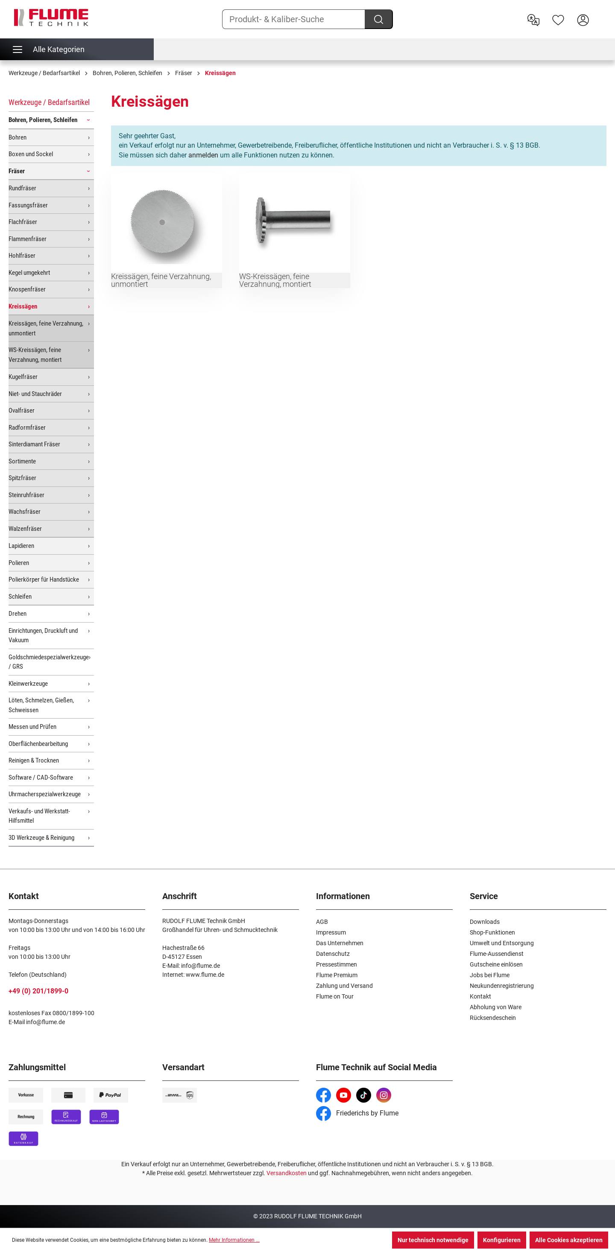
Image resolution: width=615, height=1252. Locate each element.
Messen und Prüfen (32, 727)
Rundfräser (22, 188)
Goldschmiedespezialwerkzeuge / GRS (49, 662)
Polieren (19, 563)
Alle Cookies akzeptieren (569, 1240)
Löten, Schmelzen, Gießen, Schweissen (41, 705)
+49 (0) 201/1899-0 (38, 991)
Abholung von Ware (495, 1007)
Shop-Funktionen (492, 932)
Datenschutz (333, 953)
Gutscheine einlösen (496, 964)
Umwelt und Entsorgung (502, 943)
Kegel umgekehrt (29, 273)
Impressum (331, 932)
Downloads (485, 921)
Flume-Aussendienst (497, 953)
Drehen (17, 613)
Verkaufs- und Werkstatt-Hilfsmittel (39, 816)
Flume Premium (336, 975)
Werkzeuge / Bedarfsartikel (49, 102)
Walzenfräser (25, 529)
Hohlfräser (22, 255)
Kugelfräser (23, 377)
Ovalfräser (22, 410)
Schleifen (20, 596)
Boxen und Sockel (31, 154)
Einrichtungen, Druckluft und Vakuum (43, 635)
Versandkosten (286, 1173)
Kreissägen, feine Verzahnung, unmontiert (46, 328)
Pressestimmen (336, 964)
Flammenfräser (28, 239)
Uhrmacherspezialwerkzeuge (45, 794)
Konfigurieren (502, 1240)
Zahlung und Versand (344, 985)
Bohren (17, 137)
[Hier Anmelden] (583, 19)
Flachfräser (23, 222)
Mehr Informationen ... (234, 1240)
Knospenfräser (27, 289)
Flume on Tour (335, 996)
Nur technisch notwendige (433, 1240)
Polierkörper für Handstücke (44, 579)
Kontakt (480, 996)
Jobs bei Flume (490, 975)
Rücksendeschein (493, 1017)
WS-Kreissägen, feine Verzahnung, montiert (35, 355)
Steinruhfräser (26, 495)
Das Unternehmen (339, 943)
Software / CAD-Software (41, 777)
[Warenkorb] (600, 13)
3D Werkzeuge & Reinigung (41, 837)
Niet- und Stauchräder (35, 394)
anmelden (203, 155)
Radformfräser (27, 427)
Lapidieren (21, 546)
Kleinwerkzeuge (28, 683)
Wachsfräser (25, 511)
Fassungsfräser (28, 205)
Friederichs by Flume (357, 1113)
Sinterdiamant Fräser (34, 444)
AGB (322, 921)
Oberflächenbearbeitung (38, 744)
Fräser (17, 171)
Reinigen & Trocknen (34, 760)
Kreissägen (23, 306)
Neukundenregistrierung (502, 985)
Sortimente (22, 461)
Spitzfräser (22, 478)
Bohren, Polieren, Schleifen (43, 120)
